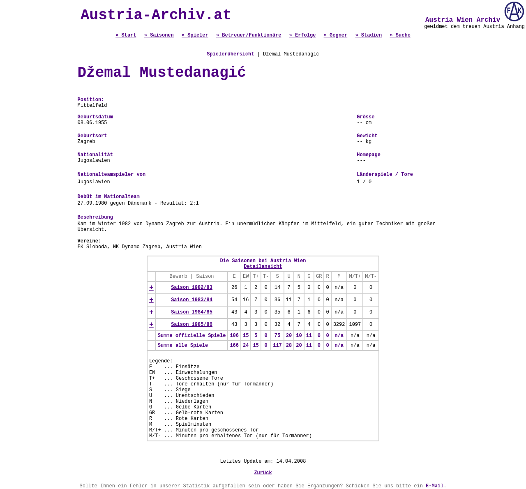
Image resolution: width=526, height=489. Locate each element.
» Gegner (336, 35)
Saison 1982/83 (191, 288)
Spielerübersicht (230, 54)
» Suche (400, 35)
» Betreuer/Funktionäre (248, 35)
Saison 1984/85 (191, 312)
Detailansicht (263, 267)
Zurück (263, 473)
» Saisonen (159, 35)
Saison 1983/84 (191, 300)
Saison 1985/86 (191, 325)
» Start (125, 35)
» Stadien (368, 35)
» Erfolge (302, 35)
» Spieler (195, 35)
